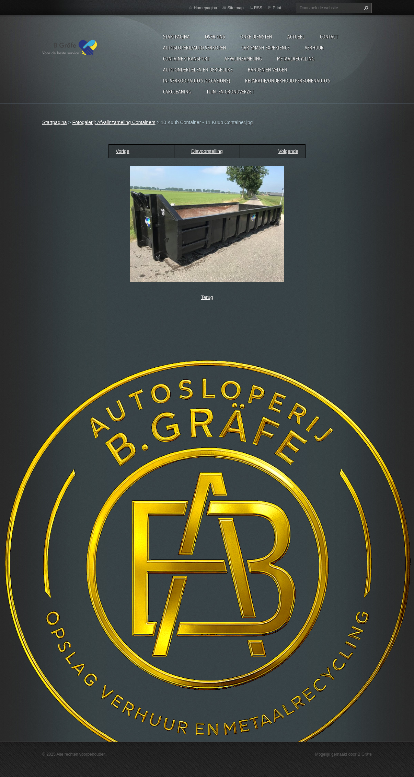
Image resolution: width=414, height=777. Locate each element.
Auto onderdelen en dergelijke (198, 69)
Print (277, 7)
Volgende (288, 151)
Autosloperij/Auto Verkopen (194, 47)
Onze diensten (256, 36)
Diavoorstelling (207, 151)
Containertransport (186, 58)
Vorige (122, 151)
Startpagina (176, 36)
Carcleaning (177, 91)
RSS (258, 7)
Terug (207, 297)
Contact (329, 36)
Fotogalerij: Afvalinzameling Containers (114, 122)
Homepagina (205, 7)
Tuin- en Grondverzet (230, 91)
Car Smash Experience (265, 47)
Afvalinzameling (243, 58)
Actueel (296, 36)
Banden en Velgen (267, 69)
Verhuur (314, 47)
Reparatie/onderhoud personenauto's (287, 80)
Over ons (215, 36)
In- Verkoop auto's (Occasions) (196, 80)
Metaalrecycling (295, 58)
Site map (235, 7)
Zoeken (365, 8)
